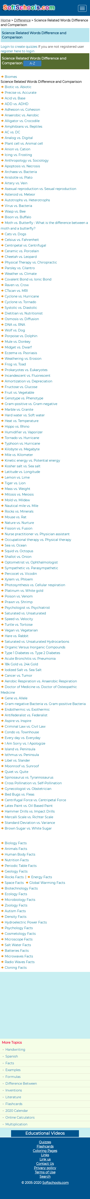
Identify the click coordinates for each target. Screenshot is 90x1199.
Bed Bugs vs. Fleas (19, 794)
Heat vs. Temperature (21, 421)
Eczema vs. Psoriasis (21, 353)
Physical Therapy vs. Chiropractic (31, 262)
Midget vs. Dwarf (18, 347)
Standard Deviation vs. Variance (30, 822)
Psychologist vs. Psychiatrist (27, 607)
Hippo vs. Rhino (17, 426)
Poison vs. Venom (19, 596)
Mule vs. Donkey (18, 341)
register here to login (17, 51)
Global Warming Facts (47, 882)
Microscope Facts (19, 939)
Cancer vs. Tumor (18, 675)
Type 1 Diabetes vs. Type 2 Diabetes (32, 653)
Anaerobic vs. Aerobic (22, 115)
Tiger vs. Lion (15, 483)
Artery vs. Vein (16, 183)
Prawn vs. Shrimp (19, 602)
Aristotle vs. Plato (19, 177)
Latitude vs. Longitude (22, 472)
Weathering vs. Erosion (23, 358)
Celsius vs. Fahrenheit (22, 239)
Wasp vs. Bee (15, 211)
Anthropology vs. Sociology (27, 160)
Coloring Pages (45, 1151)
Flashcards (13, 1104)
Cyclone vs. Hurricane (22, 296)
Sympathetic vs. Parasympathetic (31, 568)
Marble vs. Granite (19, 409)
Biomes (11, 76)
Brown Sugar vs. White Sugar (28, 828)
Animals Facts (16, 848)
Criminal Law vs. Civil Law (25, 726)
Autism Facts (15, 911)
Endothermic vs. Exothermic (27, 709)
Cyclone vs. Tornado (20, 302)
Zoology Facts (16, 905)
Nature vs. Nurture (19, 522)
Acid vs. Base (15, 98)
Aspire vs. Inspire (18, 721)
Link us (45, 1159)
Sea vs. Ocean (15, 545)
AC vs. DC (12, 132)
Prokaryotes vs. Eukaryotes (26, 370)
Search (45, 1177)
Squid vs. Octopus (19, 551)
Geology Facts (16, 871)
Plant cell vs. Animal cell (24, 143)
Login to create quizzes (19, 47)
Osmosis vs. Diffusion (22, 319)
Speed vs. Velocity (19, 619)
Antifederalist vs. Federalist (26, 715)
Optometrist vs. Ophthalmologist (31, 562)
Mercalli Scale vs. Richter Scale (29, 817)
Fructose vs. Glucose (21, 387)
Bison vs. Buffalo (18, 217)
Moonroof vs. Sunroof (22, 766)
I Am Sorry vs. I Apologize (25, 743)
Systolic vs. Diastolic (21, 307)
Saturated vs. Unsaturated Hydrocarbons (37, 641)
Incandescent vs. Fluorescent (27, 375)
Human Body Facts (20, 854)
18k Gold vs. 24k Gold (21, 664)
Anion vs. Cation (17, 149)
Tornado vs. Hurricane (22, 438)
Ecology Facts (16, 894)
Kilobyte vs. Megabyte (22, 449)
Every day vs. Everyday (22, 738)
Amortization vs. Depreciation (28, 381)
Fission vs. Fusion (18, 528)
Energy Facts (41, 877)
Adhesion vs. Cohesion (22, 109)
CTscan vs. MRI (16, 290)
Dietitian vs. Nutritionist (24, 313)
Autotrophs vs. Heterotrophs (27, 200)
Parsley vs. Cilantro (20, 268)
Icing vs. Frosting (18, 155)
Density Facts (15, 916)
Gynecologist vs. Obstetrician (28, 789)
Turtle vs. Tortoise (19, 624)
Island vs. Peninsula (20, 749)
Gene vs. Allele (16, 698)
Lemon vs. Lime (17, 477)
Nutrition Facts (17, 860)
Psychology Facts (19, 928)
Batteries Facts (17, 950)
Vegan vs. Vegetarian (21, 630)
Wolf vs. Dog (15, 330)
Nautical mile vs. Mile (21, 506)
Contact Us (45, 1164)
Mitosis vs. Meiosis (19, 494)
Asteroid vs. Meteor (20, 194)
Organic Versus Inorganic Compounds (35, 647)
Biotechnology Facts (21, 888)
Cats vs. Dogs (15, 234)
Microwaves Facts (19, 956)
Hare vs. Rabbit (16, 636)
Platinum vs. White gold (24, 590)
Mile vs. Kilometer (19, 455)
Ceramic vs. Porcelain (22, 251)
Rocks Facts (14, 877)
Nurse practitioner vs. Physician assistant (37, 534)
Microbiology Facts (20, 899)
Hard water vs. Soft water (25, 415)
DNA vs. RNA (15, 324)
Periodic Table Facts (21, 865)
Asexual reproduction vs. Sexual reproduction (40, 189)
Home (5, 20)
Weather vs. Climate (21, 273)
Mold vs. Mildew (17, 500)
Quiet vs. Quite (16, 772)
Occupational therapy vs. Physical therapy (38, 539)
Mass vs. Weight (17, 489)
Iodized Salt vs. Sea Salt (23, 670)
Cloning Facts (16, 967)
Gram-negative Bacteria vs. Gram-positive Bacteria (45, 704)
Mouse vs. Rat (15, 517)
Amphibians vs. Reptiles (23, 126)
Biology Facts (16, 843)
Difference (22, 20)
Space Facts (14, 882)
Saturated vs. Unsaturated (25, 613)
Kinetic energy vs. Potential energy (32, 460)
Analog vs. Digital (19, 138)
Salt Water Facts (18, 945)
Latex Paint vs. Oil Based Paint (29, 805)
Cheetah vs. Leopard (21, 256)
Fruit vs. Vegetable (19, 392)
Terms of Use (45, 1172)
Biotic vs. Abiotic (18, 87)
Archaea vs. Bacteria (21, 172)
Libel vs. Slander (17, 760)
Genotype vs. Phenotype (24, 398)
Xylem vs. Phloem (19, 579)
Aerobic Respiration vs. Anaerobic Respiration (41, 681)
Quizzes (45, 1142)
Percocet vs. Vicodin (21, 573)
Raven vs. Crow (17, 285)
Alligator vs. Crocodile (22, 121)
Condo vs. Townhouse (22, 732)
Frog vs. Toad (15, 364)
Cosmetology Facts (20, 933)
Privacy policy (45, 1168)
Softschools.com (55, 1183)
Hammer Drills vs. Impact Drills (30, 811)
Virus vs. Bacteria (18, 206)
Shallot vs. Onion (18, 556)
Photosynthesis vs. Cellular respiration (35, 585)
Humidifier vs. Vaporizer (24, 432)
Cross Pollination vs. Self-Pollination (33, 783)
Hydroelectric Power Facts (26, 922)
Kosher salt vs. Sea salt (22, 466)
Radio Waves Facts (20, 962)
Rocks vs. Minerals (19, 511)
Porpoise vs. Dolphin (21, 336)
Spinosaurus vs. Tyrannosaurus (29, 777)
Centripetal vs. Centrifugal (25, 245)
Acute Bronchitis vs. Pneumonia (30, 658)
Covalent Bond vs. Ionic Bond (28, 279)
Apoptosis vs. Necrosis (22, 166)
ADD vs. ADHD (16, 104)
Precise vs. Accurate (20, 92)
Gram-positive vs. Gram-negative (31, 404)
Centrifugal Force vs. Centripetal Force (35, 800)
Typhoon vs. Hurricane (22, 443)
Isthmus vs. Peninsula (22, 755)
